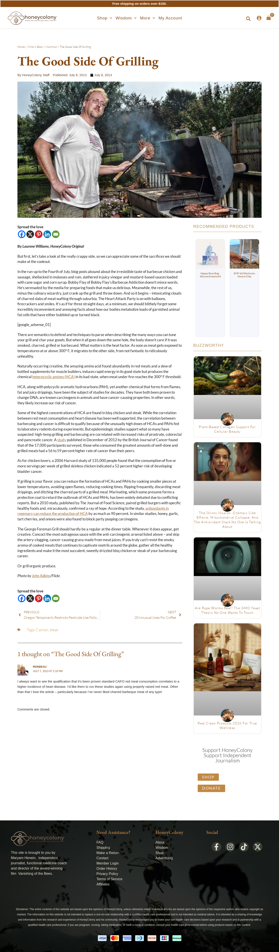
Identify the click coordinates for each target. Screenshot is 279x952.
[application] (109, 18)
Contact (102, 858)
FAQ (99, 842)
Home (21, 46)
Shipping (103, 847)
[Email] (56, 234)
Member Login (107, 863)
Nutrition (51, 46)
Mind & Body (35, 46)
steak (53, 629)
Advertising (164, 858)
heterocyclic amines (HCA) (53, 377)
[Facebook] (22, 234)
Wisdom (161, 847)
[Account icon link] (259, 18)
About (160, 842)
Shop (159, 853)
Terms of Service (109, 879)
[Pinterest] (39, 234)
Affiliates (102, 884)
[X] (30, 234)
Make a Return (107, 853)
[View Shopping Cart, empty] (268, 18)
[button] (104, 18)
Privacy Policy (107, 874)
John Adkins (41, 576)
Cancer (42, 629)
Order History (106, 868)
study (61, 440)
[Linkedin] (47, 234)
